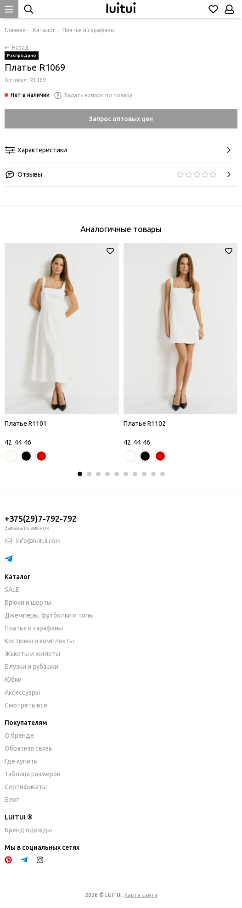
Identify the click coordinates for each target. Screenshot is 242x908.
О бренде (19, 735)
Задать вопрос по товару (93, 95)
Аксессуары (22, 692)
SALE (12, 589)
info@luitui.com (38, 541)
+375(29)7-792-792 (41, 518)
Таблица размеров (33, 774)
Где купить (21, 761)
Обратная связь (28, 748)
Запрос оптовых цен (121, 119)
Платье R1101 (26, 423)
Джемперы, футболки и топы (49, 615)
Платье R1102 (145, 423)
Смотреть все (26, 705)
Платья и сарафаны (34, 628)
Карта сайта (141, 895)
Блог (12, 799)
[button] (80, 474)
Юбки (13, 679)
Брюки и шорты (28, 602)
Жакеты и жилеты (32, 653)
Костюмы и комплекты (39, 641)
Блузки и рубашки (31, 666)
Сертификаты (26, 787)
